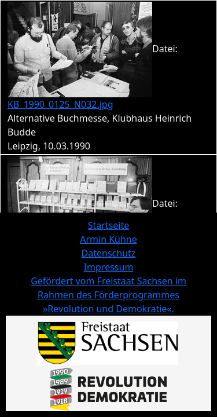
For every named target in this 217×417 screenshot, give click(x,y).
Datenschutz (109, 253)
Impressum (109, 267)
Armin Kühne (108, 239)
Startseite (109, 225)
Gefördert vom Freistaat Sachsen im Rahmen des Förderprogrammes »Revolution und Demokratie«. (108, 295)
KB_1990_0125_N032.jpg (60, 104)
